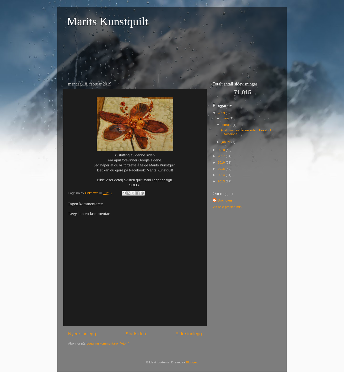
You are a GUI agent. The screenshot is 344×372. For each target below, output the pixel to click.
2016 (222, 162)
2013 (222, 181)
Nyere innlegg (82, 333)
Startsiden (136, 333)
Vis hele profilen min (227, 207)
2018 (222, 150)
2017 (222, 156)
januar (226, 142)
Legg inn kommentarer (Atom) (107, 343)
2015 (222, 168)
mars (225, 118)
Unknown (224, 200)
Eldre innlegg (189, 333)
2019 (222, 113)
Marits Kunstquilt (107, 21)
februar (227, 125)
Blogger (191, 362)
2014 (222, 175)
